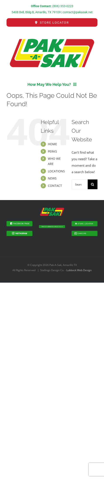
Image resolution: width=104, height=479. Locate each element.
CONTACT (55, 186)
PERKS (52, 151)
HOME (52, 144)
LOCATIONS (56, 171)
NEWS (52, 178)
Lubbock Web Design (79, 270)
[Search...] (80, 184)
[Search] (92, 184)
